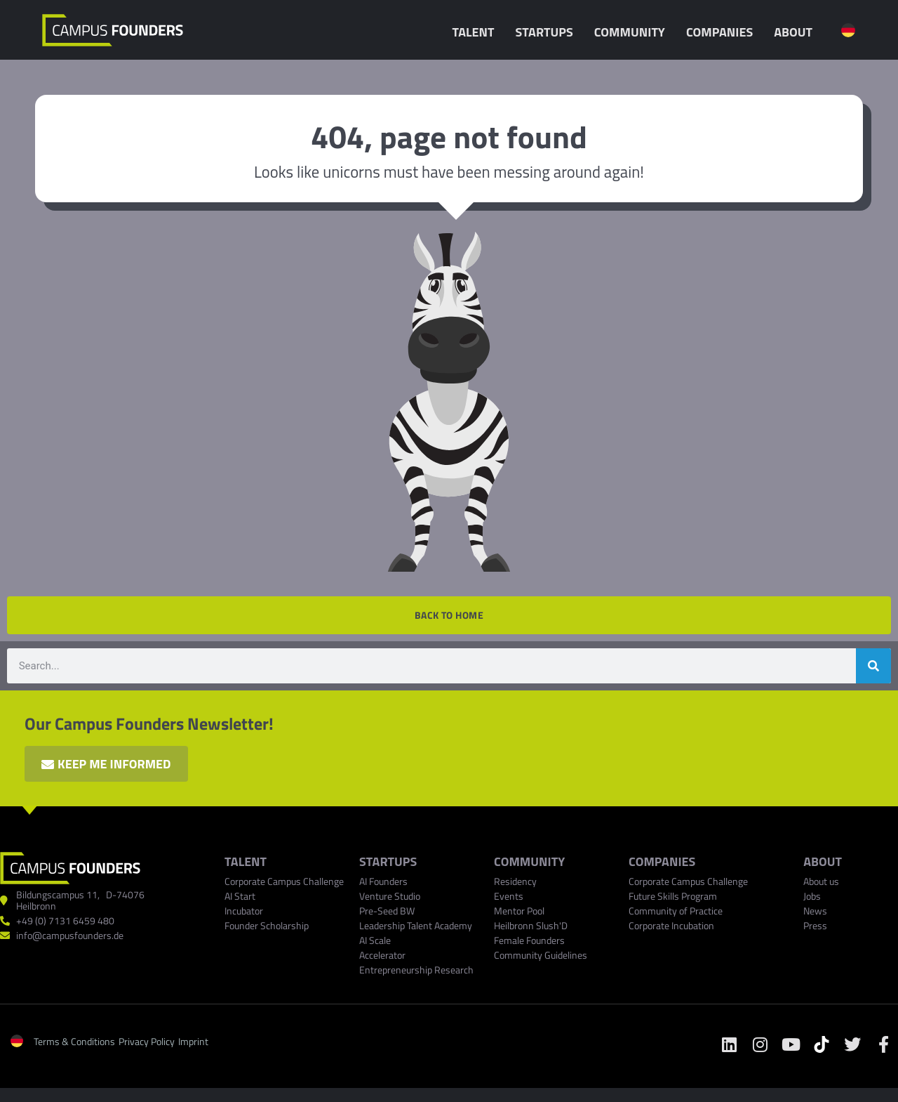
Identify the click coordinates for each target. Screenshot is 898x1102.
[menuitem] (848, 30)
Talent (476, 31)
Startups (547, 31)
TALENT (245, 861)
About (796, 31)
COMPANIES (662, 861)
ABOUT (822, 861)
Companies (723, 31)
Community (633, 31)
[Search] (873, 665)
